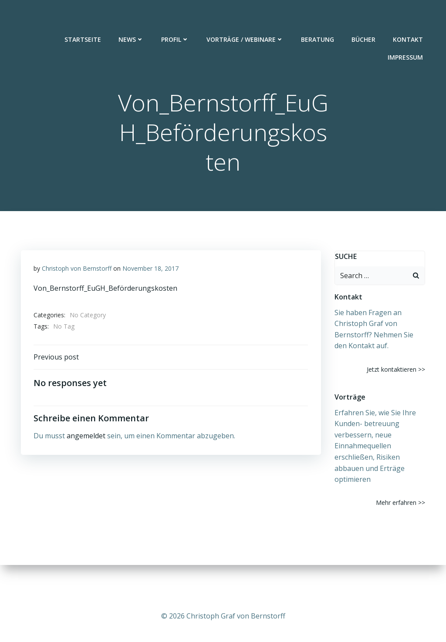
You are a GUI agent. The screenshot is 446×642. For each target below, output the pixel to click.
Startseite (83, 17)
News (131, 17)
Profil (175, 17)
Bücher (364, 17)
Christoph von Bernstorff (77, 269)
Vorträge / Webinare (245, 17)
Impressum (405, 35)
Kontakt (408, 17)
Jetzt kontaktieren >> (396, 369)
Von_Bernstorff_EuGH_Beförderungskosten (105, 289)
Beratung (317, 17)
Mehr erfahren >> (401, 503)
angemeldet (86, 437)
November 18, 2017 (150, 269)
